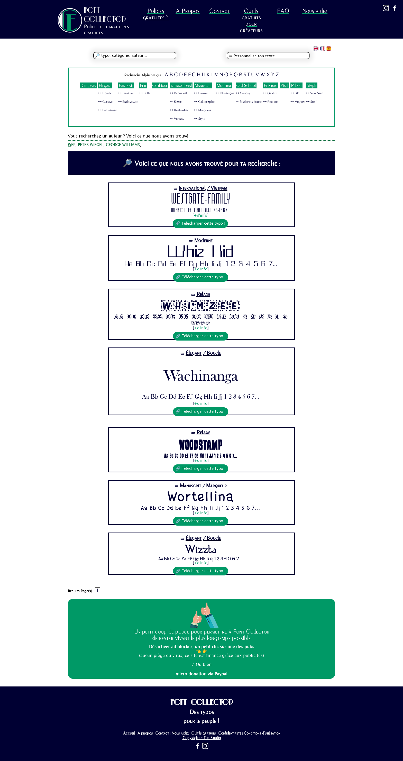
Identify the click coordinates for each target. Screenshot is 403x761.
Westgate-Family (200, 199)
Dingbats (88, 85)
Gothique (160, 85)
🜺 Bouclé (105, 93)
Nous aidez (314, 11)
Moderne (224, 85)
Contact (219, 11)
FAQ (283, 11)
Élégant (105, 85)
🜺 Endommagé (128, 102)
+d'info (200, 215)
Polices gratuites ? (156, 14)
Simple (312, 85)
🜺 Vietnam (177, 119)
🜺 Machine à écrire (249, 102)
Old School (246, 85)
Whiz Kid (200, 252)
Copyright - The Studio (201, 738)
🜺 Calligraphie (204, 102)
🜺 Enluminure (107, 110)
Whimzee (200, 305)
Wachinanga (200, 373)
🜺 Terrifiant (126, 93)
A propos (145, 733)
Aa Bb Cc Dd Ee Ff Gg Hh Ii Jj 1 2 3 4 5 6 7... (200, 210)
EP (71, 145)
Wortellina (201, 497)
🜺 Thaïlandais (179, 110)
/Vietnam (217, 188)
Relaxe (296, 85)
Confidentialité (229, 733)
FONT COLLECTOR (105, 14)
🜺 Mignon (297, 102)
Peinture (270, 85)
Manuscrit (203, 85)
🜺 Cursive (105, 102)
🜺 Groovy (243, 93)
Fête (143, 85)
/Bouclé (212, 353)
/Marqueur (214, 486)
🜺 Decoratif (178, 93)
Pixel (284, 85)
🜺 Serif (311, 102)
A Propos (187, 11)
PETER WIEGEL (90, 145)
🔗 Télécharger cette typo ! (200, 223)
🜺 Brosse (201, 93)
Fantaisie (126, 85)
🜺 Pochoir (270, 102)
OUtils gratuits (203, 733)
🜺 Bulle (144, 93)
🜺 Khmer (176, 102)
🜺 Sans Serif (314, 93)
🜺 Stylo (199, 119)
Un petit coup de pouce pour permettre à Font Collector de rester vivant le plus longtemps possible (201, 634)
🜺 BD (294, 93)
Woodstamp (200, 444)
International (181, 85)
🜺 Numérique (225, 93)
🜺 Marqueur (203, 110)
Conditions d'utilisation (262, 733)
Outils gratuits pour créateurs (251, 20)
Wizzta (200, 549)
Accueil (129, 733)
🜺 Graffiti (270, 93)
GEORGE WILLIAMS (123, 145)
